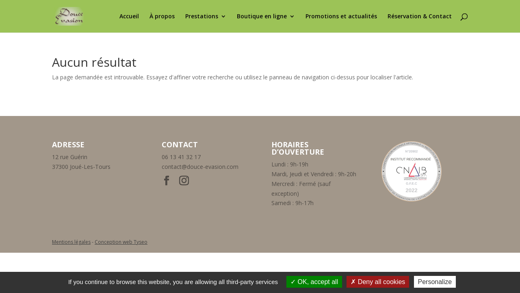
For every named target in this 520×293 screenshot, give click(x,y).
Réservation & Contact (420, 16)
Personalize (435, 281)
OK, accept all (314, 281)
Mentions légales (71, 241)
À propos (162, 16)
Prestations (201, 16)
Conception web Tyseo (121, 241)
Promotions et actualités (341, 16)
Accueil (129, 16)
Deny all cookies (378, 281)
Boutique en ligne (262, 16)
